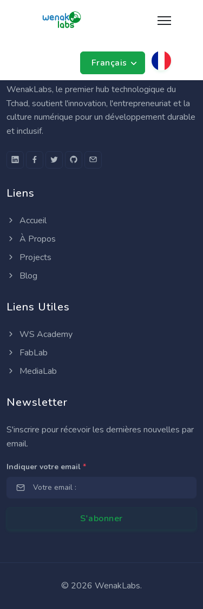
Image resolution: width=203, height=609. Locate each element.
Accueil (26, 220)
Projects (28, 257)
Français (110, 63)
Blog (21, 276)
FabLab (27, 353)
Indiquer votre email (46, 467)
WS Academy (39, 334)
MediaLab (31, 371)
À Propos (31, 239)
